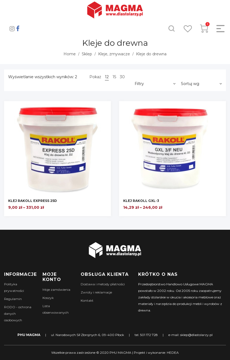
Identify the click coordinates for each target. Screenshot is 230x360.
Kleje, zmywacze (114, 54)
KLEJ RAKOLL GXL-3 (141, 201)
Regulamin (13, 299)
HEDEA (173, 352)
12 (107, 76)
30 (122, 76)
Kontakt (87, 300)
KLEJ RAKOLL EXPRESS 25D (32, 201)
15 (114, 76)
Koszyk (48, 298)
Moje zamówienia (56, 290)
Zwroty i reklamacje (96, 292)
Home (69, 54)
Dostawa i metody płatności (103, 284)
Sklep (87, 54)
